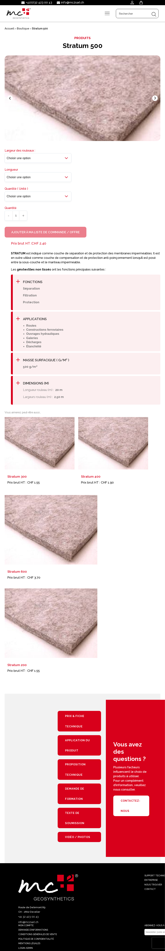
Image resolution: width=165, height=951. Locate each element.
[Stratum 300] (40, 445)
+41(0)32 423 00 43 (39, 2)
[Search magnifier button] (153, 14)
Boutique (23, 28)
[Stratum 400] (113, 445)
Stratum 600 (17, 574)
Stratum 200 (17, 667)
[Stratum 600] (51, 532)
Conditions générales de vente (37, 938)
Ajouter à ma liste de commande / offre (46, 234)
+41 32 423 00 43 (28, 920)
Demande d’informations (33, 933)
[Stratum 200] (51, 625)
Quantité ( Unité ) (16, 190)
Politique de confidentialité (36, 942)
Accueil (9, 28)
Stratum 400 (90, 479)
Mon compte (26, 929)
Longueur (11, 171)
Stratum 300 (17, 479)
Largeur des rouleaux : (20, 152)
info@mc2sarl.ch (72, 2)
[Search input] (133, 14)
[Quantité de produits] (16, 217)
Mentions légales (29, 947)
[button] (87, 284)
